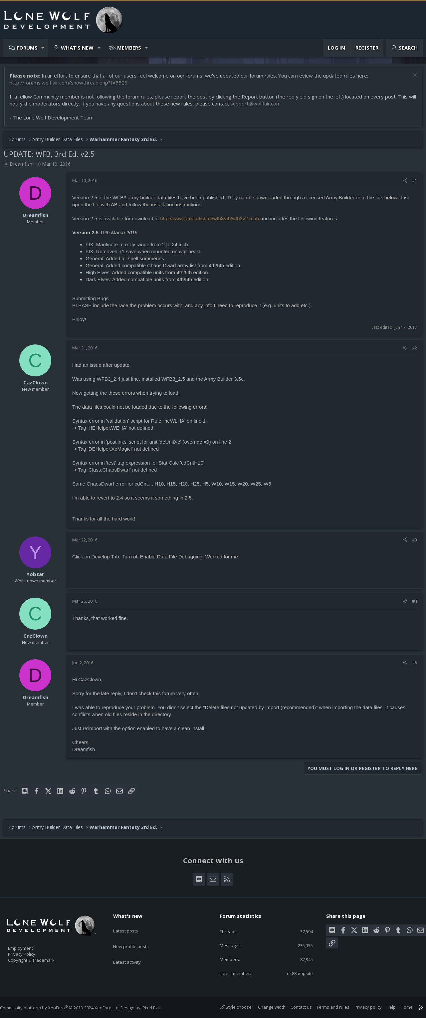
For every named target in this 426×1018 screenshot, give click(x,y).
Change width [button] (265, 1007)
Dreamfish (24, 167)
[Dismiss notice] (411, 79)
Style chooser (230, 1007)
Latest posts (131, 923)
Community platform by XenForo (66, 1008)
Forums (27, 47)
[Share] (401, 184)
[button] (43, 48)
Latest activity (132, 949)
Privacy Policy (30, 950)
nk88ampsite (295, 972)
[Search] (404, 48)
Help (384, 1007)
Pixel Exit (158, 1008)
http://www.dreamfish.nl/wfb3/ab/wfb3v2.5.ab (212, 222)
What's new (77, 47)
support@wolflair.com (267, 106)
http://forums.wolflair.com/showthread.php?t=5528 (72, 86)
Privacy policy (361, 1007)
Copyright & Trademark (42, 957)
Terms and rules (326, 1007)
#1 (411, 184)
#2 (411, 351)
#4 (411, 604)
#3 (411, 543)
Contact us (294, 1007)
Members (129, 47)
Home (400, 1007)
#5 (411, 666)
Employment (29, 943)
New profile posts (137, 936)
